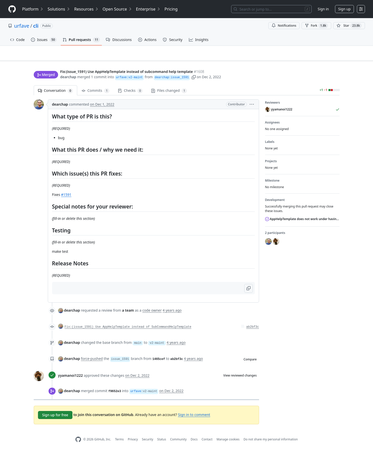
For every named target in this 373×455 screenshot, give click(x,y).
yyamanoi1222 (70, 377)
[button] (194, 77)
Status (161, 441)
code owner (152, 312)
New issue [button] (323, 62)
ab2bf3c (252, 329)
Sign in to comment (194, 416)
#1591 (66, 196)
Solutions (59, 9)
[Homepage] (12, 9)
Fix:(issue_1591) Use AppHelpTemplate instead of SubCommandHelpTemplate (128, 329)
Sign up (344, 9)
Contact (206, 441)
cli (35, 25)
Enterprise (148, 9)
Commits (95, 93)
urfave (21, 25)
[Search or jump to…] (271, 9)
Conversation (55, 93)
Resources (86, 9)
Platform (33, 9)
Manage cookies (228, 441)
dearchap (68, 77)
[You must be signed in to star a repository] (349, 25)
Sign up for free (55, 417)
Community (178, 441)
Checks (130, 93)
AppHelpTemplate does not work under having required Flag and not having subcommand (302, 221)
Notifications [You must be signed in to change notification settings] (284, 25)
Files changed (169, 93)
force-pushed (92, 360)
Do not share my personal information (270, 441)
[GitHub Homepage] (78, 442)
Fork (316, 25)
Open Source (117, 9)
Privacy (133, 441)
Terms (119, 441)
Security (147, 441)
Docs (194, 441)
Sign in (323, 9)
